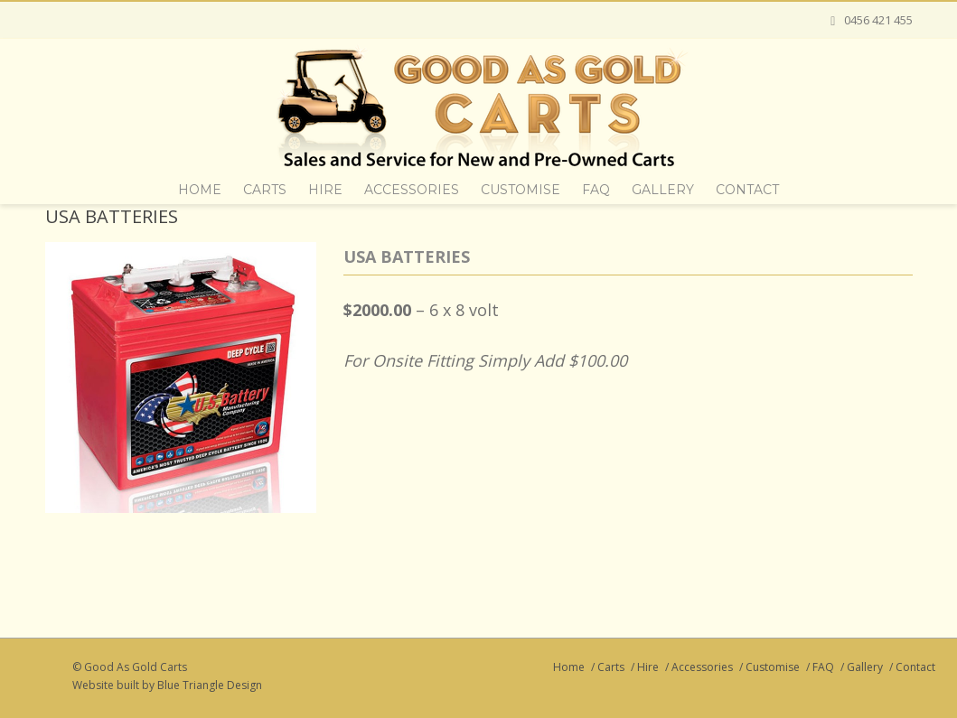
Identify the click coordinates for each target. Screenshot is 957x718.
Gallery (663, 190)
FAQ (596, 190)
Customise (520, 190)
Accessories (411, 190)
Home (199, 190)
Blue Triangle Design (209, 685)
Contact (747, 190)
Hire (325, 190)
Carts (264, 190)
